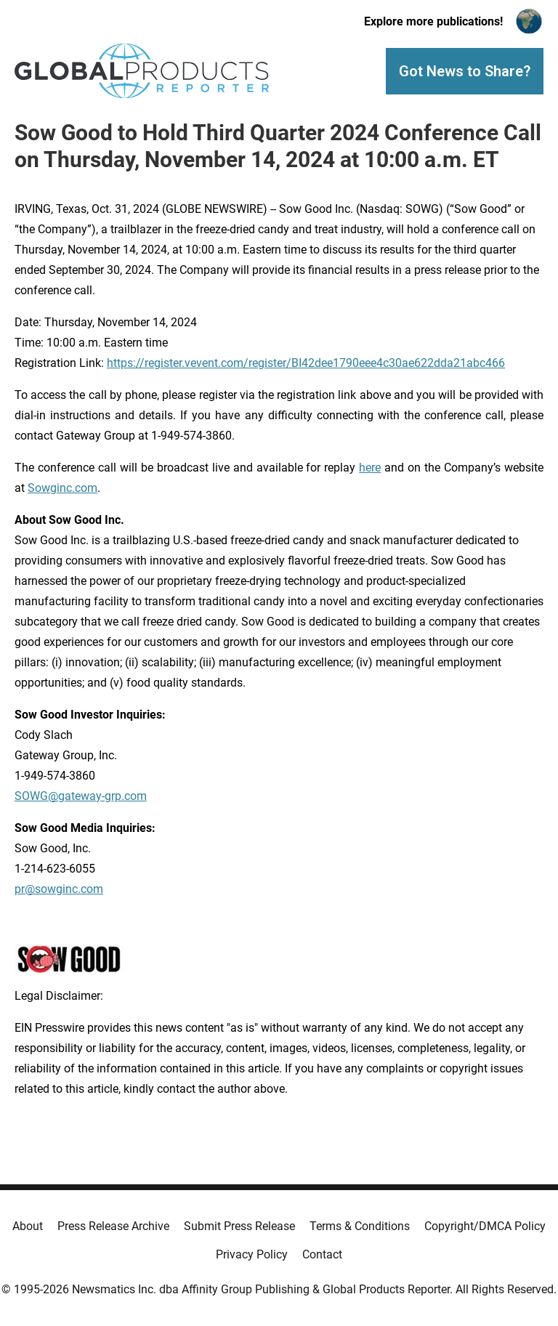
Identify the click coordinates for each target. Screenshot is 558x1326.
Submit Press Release (239, 1226)
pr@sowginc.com (59, 889)
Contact (322, 1254)
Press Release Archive (113, 1226)
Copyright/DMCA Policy (485, 1226)
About (27, 1226)
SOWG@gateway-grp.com (81, 796)
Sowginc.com (62, 488)
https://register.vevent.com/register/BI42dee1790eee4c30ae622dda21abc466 (306, 363)
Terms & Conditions (360, 1226)
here (370, 467)
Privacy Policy (252, 1254)
